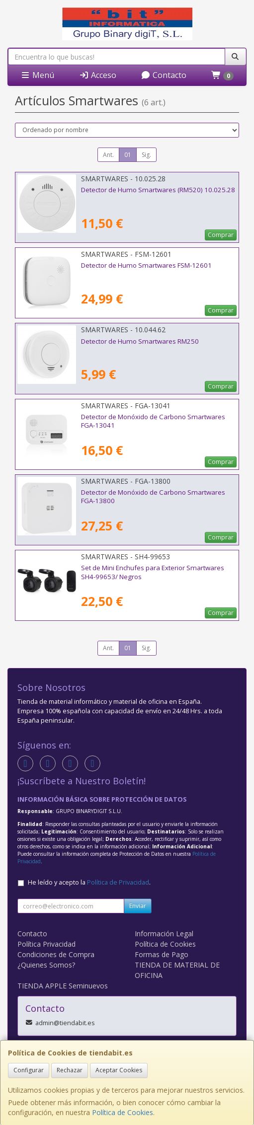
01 (127, 154)
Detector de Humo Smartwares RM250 (140, 341)
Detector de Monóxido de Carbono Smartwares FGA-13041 (153, 421)
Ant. (108, 154)
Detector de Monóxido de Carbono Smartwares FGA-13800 (153, 496)
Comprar (221, 234)
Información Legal (164, 933)
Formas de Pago (161, 954)
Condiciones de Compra (55, 954)
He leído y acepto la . (89, 882)
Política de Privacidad (118, 882)
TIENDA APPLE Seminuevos (62, 985)
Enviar (137, 905)
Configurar (28, 1070)
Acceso (97, 75)
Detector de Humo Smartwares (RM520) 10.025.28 (158, 189)
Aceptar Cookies (118, 1070)
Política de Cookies (122, 1112)
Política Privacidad (46, 944)
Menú (37, 75)
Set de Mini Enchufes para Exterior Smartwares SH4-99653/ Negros (152, 572)
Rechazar (70, 1070)
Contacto (163, 75)
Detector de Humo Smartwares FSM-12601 (146, 265)
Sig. (146, 154)
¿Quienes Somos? (46, 965)
